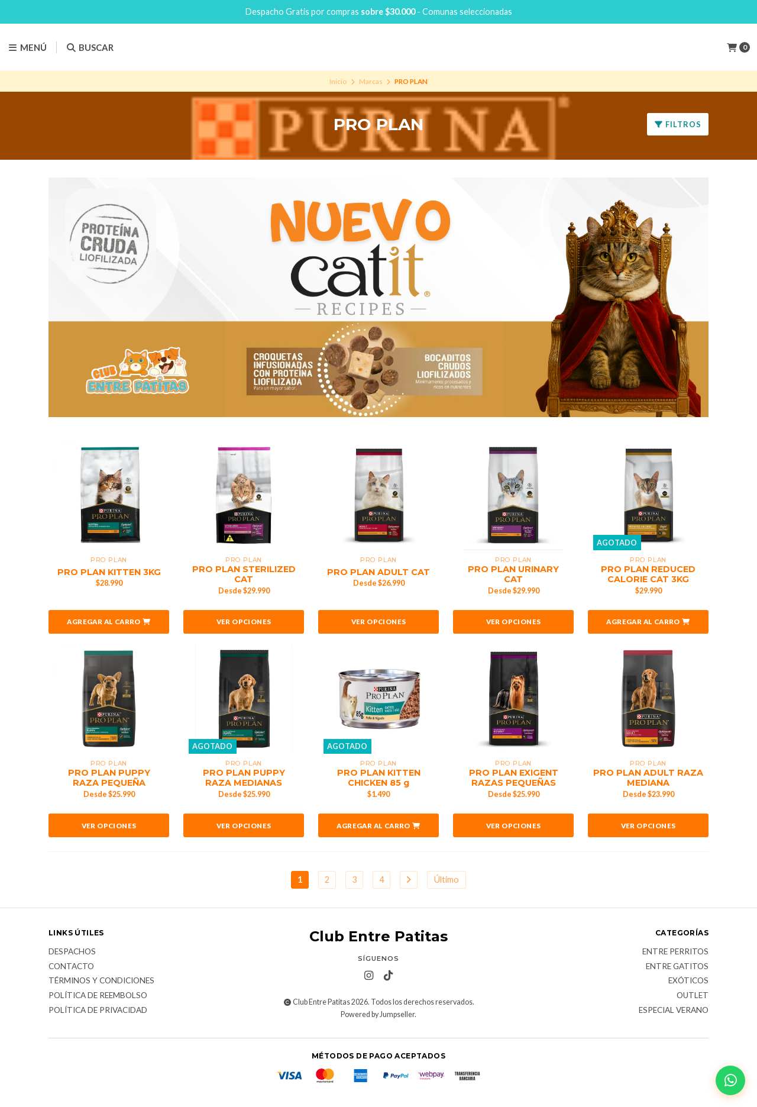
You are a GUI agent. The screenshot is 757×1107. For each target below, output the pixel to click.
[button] (108, 622)
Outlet (693, 996)
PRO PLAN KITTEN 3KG (109, 572)
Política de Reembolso (97, 996)
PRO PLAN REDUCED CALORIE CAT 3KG (648, 574)
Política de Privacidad (97, 1010)
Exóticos (688, 981)
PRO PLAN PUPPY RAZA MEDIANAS (244, 778)
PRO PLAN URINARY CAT (513, 574)
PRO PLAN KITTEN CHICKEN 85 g (378, 778)
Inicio (338, 81)
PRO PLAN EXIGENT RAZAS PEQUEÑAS (513, 778)
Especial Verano (674, 1010)
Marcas (371, 81)
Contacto (71, 967)
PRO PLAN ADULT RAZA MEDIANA (648, 778)
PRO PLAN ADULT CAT (378, 572)
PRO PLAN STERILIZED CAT (244, 574)
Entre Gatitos (677, 967)
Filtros (677, 124)
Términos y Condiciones (101, 981)
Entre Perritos (675, 952)
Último (446, 879)
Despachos (72, 952)
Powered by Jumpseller (378, 1014)
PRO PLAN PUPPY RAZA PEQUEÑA (109, 778)
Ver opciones (243, 621)
